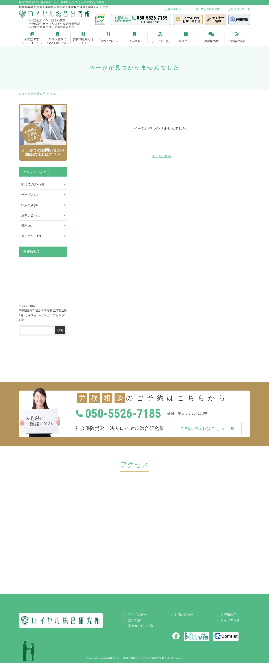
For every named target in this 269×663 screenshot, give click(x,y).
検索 (60, 330)
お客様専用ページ (176, 9)
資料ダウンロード (239, 9)
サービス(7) (29, 194)
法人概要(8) (29, 205)
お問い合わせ (30, 215)
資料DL (26, 225)
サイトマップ (230, 620)
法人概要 (134, 620)
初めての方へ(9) (32, 184)
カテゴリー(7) (31, 236)
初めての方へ (137, 614)
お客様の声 (228, 614)
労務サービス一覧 (140, 626)
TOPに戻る (161, 156)
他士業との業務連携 (207, 9)
